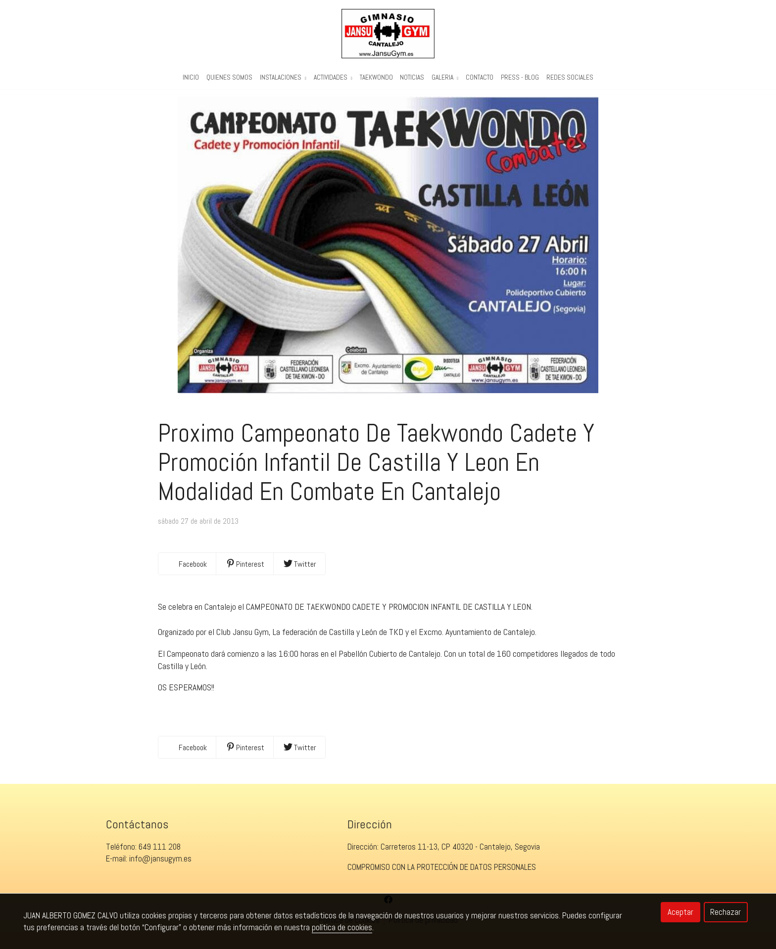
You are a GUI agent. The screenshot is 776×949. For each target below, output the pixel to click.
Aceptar (680, 911)
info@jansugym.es (160, 864)
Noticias (412, 77)
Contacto (479, 77)
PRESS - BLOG (520, 77)
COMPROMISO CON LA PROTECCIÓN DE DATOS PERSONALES (441, 872)
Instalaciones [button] (283, 77)
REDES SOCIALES (569, 77)
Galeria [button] (445, 77)
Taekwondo (376, 77)
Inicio (191, 77)
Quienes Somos (229, 77)
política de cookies (342, 927)
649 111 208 (160, 852)
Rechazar (725, 911)
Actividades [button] (333, 77)
